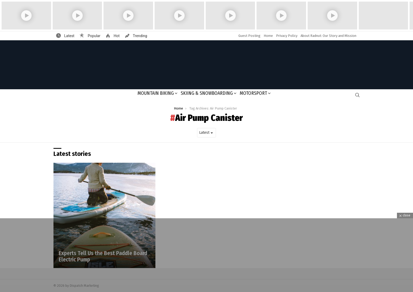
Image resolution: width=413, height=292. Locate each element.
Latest (68, 36)
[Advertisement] (206, 255)
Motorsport (253, 93)
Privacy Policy (286, 36)
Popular (93, 36)
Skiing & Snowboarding (207, 93)
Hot (116, 36)
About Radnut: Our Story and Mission (328, 36)
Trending (139, 36)
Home (268, 36)
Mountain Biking (155, 93)
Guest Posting (249, 36)
